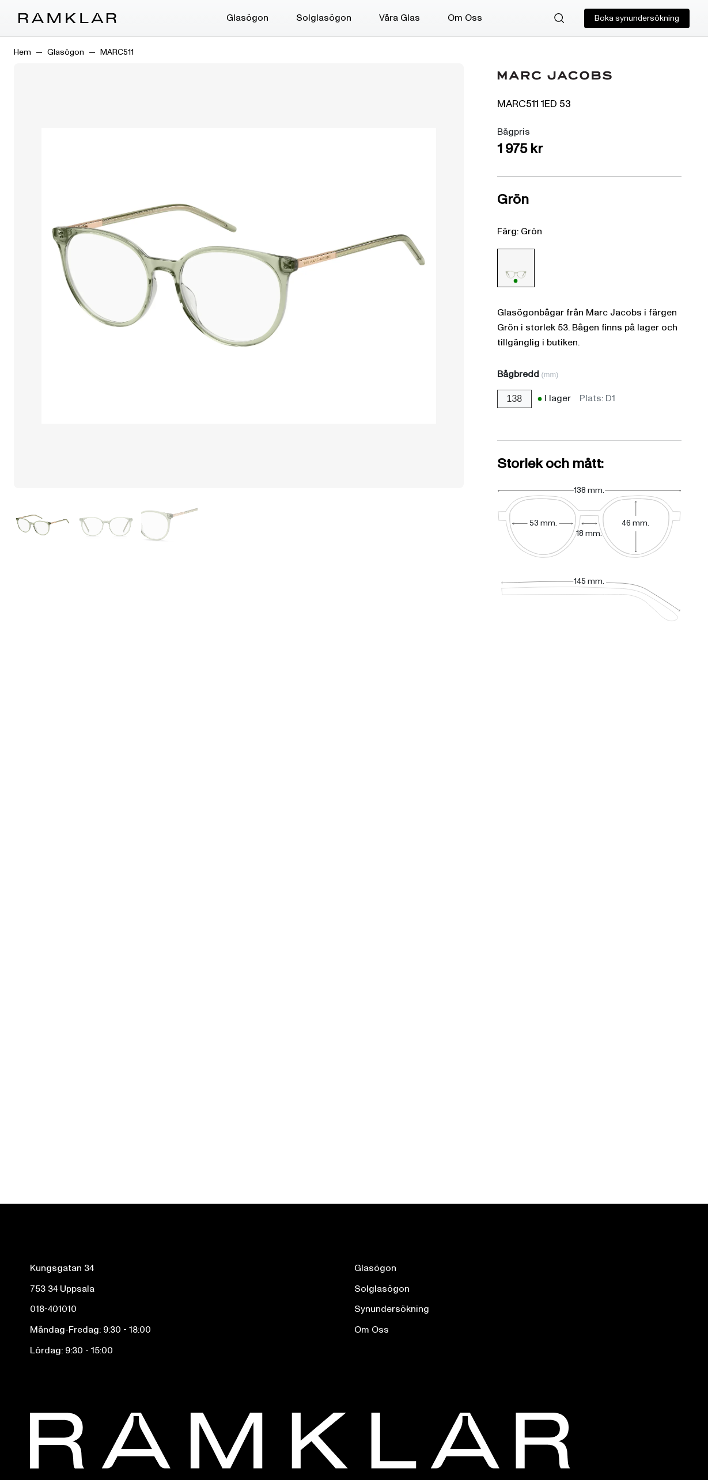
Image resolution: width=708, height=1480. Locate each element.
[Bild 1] (42, 525)
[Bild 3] (169, 525)
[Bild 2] (106, 525)
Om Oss (465, 18)
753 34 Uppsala (62, 1289)
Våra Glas (399, 18)
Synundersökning (391, 1309)
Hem (22, 52)
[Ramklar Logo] (67, 18)
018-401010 (53, 1309)
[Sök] (559, 18)
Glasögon (247, 18)
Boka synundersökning (637, 18)
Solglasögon (323, 18)
